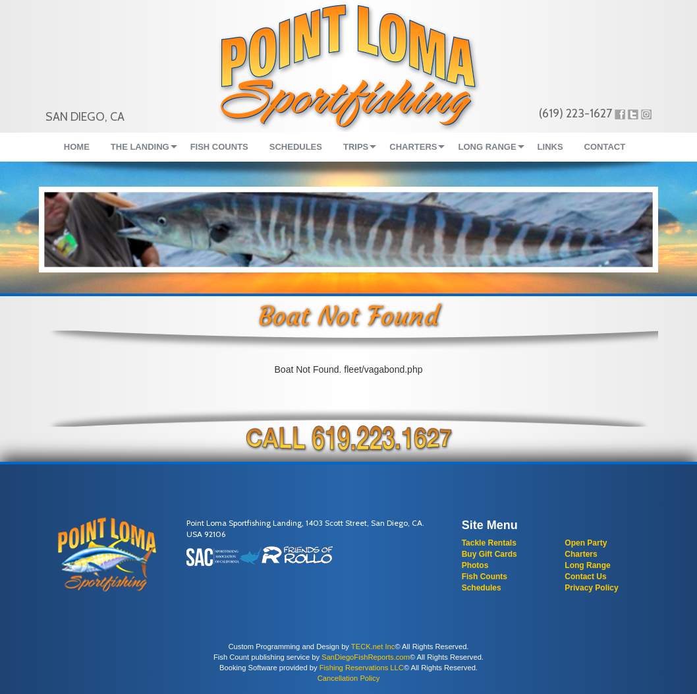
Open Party (586, 543)
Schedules (481, 587)
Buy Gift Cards (489, 554)
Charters (581, 554)
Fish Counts (484, 576)
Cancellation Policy (349, 678)
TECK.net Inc (373, 646)
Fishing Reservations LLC (362, 668)
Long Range (587, 565)
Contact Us (585, 576)
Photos (475, 565)
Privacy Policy (591, 587)
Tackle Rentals (489, 543)
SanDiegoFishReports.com (365, 657)
